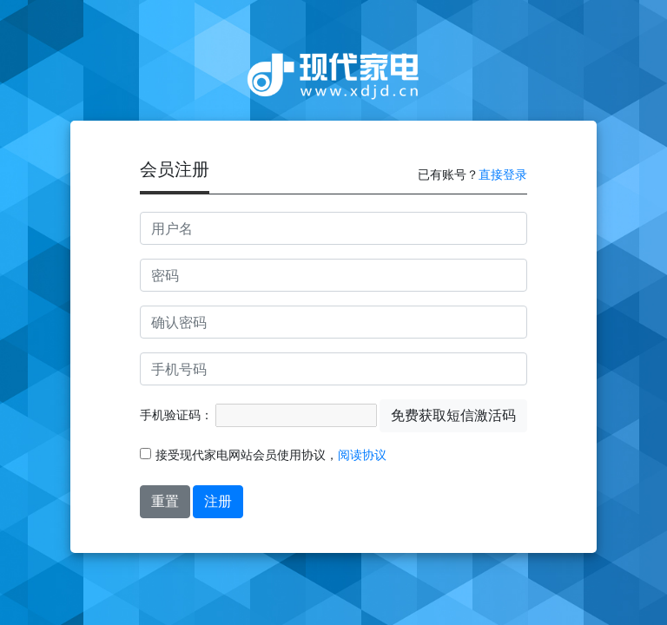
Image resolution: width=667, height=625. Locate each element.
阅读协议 (362, 455)
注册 (218, 501)
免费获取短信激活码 (453, 415)
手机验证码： (176, 415)
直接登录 (503, 174)
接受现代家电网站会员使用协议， (263, 455)
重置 (165, 501)
